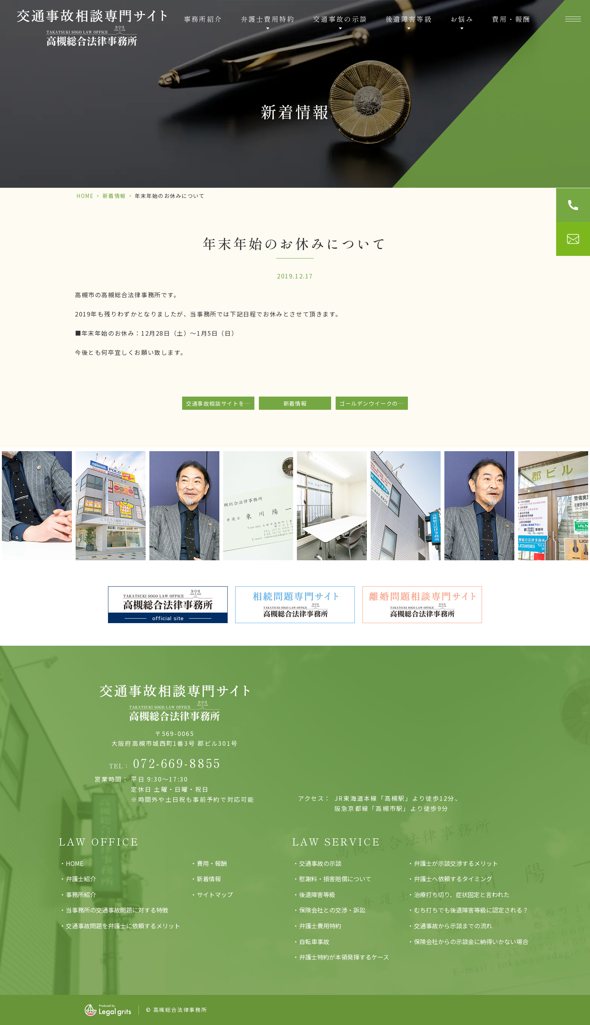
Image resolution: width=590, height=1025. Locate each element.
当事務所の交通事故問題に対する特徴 (117, 909)
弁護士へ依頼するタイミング (453, 878)
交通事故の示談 (320, 863)
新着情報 (114, 195)
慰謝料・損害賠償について (335, 878)
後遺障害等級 (317, 894)
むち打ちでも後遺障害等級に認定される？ (471, 909)
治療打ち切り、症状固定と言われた (461, 894)
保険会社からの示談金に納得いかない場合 (471, 941)
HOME (85, 195)
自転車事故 (314, 941)
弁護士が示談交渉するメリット (456, 863)
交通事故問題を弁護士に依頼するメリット (123, 925)
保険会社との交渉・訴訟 (332, 909)
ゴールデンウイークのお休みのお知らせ (373, 403)
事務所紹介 (203, 19)
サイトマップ (215, 894)
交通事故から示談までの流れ (453, 925)
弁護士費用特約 (320, 925)
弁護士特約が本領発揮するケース (344, 956)
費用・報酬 (511, 19)
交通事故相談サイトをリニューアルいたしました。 (220, 403)
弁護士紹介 (81, 878)
